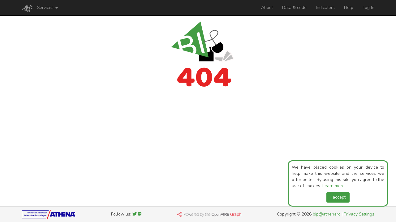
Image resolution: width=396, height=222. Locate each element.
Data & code (294, 7)
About (267, 7)
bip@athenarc (326, 214)
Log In (368, 7)
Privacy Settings (359, 214)
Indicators (325, 7)
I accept (338, 197)
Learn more (333, 186)
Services (47, 7)
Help (348, 7)
